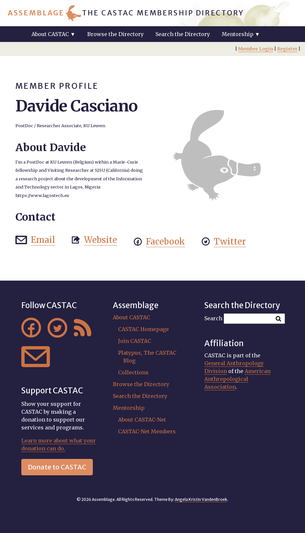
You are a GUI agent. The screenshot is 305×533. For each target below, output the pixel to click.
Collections (133, 372)
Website (100, 240)
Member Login (255, 49)
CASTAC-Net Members (147, 431)
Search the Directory (182, 34)
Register (287, 49)
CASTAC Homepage (143, 329)
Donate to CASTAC (57, 467)
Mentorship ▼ (241, 34)
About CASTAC (131, 317)
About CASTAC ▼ (53, 34)
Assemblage (36, 13)
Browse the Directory (115, 34)
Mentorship (129, 408)
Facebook (165, 241)
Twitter (230, 241)
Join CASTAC (134, 341)
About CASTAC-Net (142, 419)
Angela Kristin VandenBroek (201, 499)
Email (43, 240)
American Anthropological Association (237, 379)
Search (213, 318)
